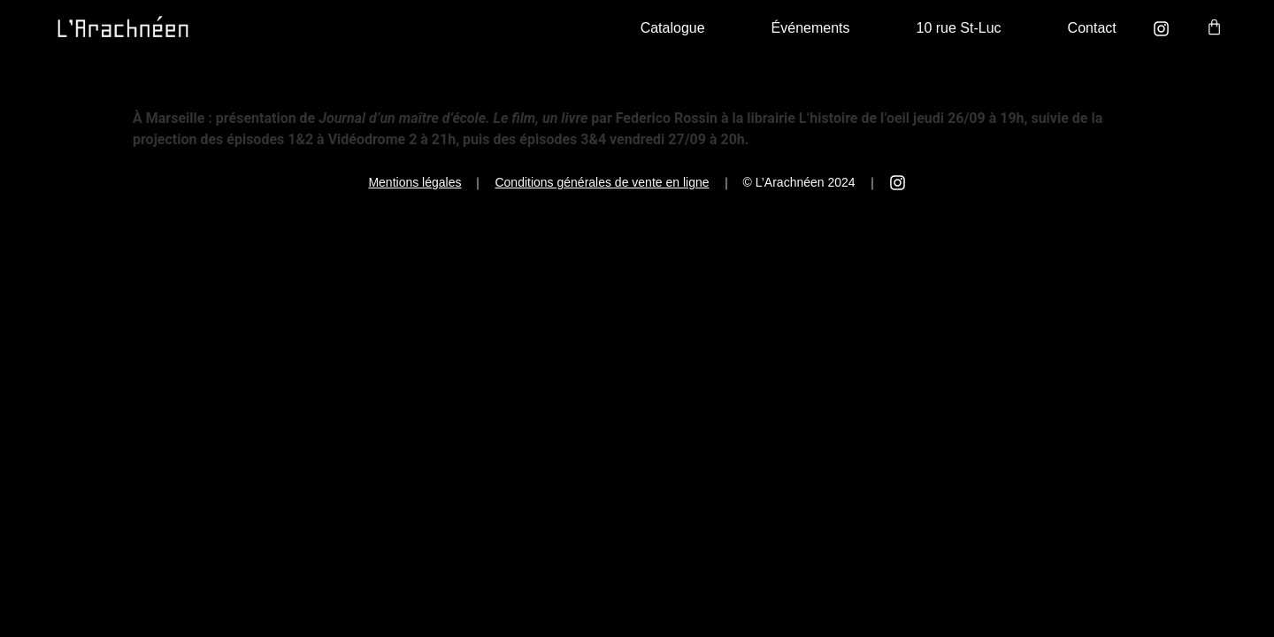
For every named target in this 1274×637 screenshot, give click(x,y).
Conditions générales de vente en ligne (602, 182)
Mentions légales (414, 182)
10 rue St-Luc (959, 27)
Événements (810, 27)
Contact (1092, 27)
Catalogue (673, 27)
